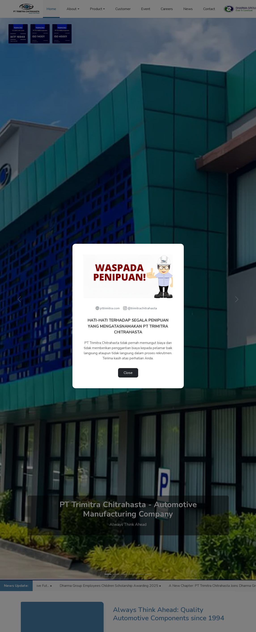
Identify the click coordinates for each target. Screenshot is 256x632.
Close (128, 372)
